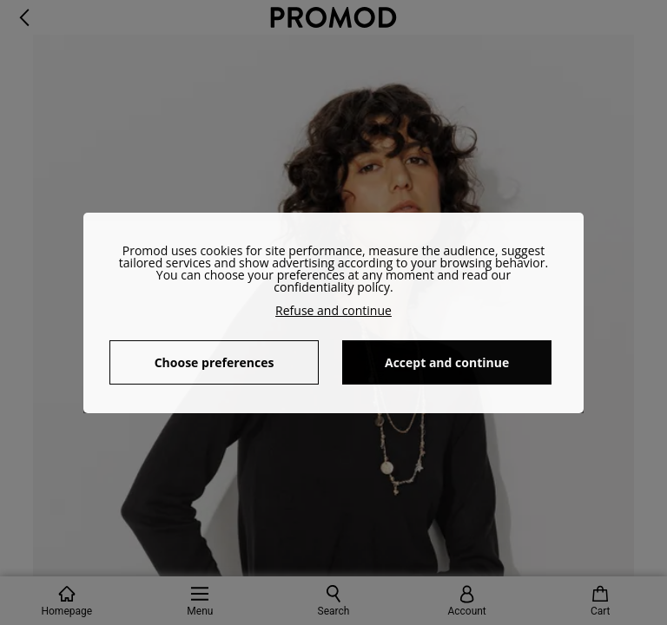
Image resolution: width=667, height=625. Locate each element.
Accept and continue (447, 362)
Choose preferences (214, 362)
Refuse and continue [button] (333, 310)
